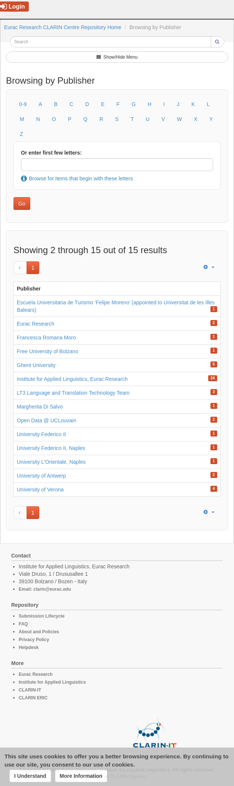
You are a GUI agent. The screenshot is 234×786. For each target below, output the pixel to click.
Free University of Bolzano (47, 351)
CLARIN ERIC (33, 697)
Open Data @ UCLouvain (46, 420)
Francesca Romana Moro (46, 338)
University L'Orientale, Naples (51, 462)
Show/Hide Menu (117, 57)
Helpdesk (29, 647)
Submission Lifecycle (42, 616)
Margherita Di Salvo (40, 407)
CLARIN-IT (30, 690)
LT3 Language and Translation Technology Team (73, 393)
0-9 (23, 104)
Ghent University (36, 365)
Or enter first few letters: (51, 153)
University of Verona (40, 490)
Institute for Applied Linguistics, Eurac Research (72, 379)
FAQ (23, 624)
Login (12, 6)
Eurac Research (35, 324)
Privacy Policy (34, 639)
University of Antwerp (41, 476)
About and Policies (39, 631)
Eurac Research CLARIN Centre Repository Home (62, 27)
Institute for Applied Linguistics (52, 682)
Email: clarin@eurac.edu (45, 589)
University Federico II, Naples (51, 448)
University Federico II (41, 434)
